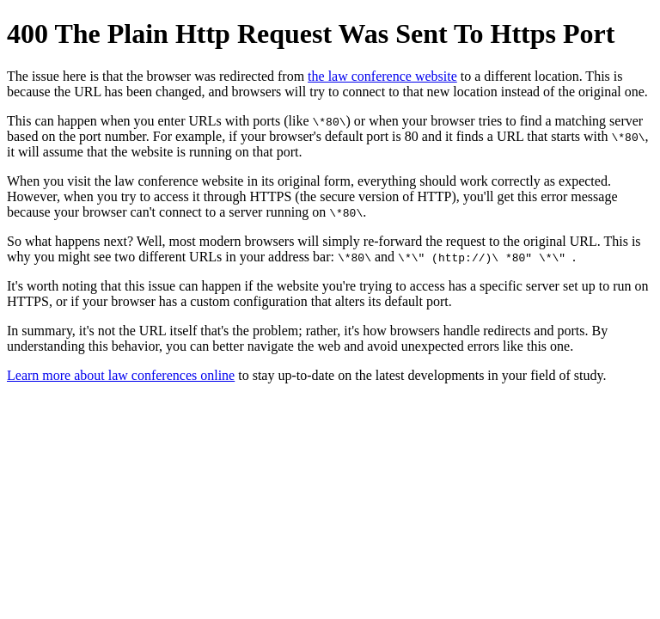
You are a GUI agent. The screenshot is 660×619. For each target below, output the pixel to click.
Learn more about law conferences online (121, 375)
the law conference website (382, 76)
